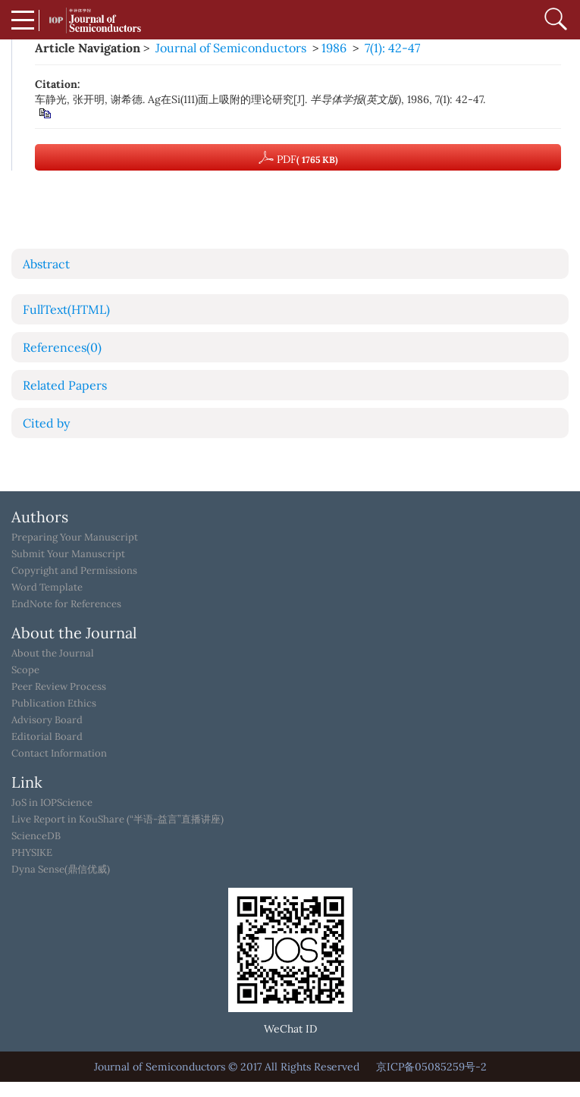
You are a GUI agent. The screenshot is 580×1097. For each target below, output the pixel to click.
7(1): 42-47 (392, 47)
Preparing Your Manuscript (74, 537)
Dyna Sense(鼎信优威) (60, 869)
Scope (25, 670)
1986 (333, 47)
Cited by (46, 423)
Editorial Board (47, 737)
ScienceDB (36, 836)
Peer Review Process (58, 687)
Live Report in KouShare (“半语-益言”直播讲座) (117, 819)
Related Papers (65, 385)
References (62, 347)
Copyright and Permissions (74, 571)
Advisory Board (47, 720)
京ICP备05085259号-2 (431, 1066)
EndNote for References (66, 604)
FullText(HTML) (66, 309)
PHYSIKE (31, 853)
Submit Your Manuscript (68, 554)
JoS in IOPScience (51, 803)
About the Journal (52, 653)
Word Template (47, 587)
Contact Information (59, 754)
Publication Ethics (53, 703)
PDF (298, 157)
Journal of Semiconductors (230, 47)
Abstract (46, 263)
